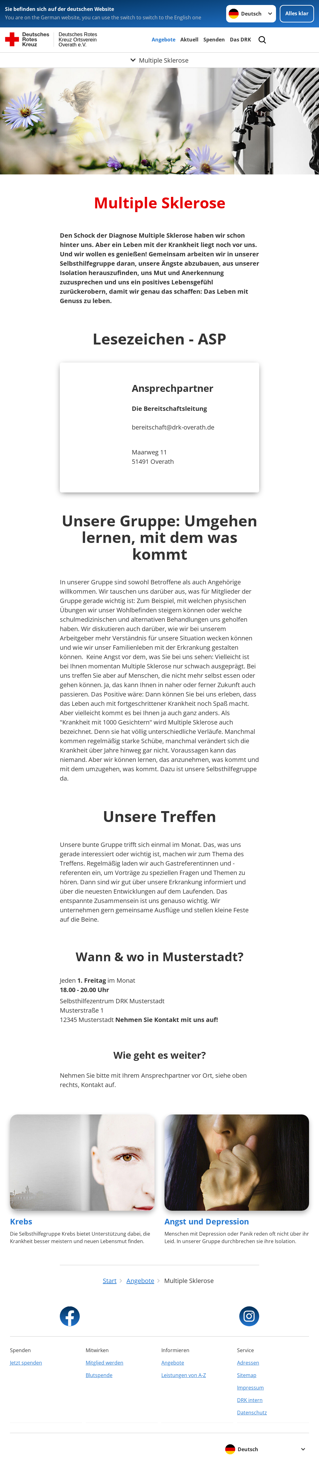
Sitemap (246, 1375)
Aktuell (189, 39)
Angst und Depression (206, 1221)
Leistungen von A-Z (183, 1375)
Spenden (214, 39)
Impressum (250, 1387)
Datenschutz (252, 1412)
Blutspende (99, 1375)
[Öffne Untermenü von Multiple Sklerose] (159, 60)
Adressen (248, 1362)
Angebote (163, 39)
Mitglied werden (104, 1362)
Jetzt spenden (26, 1362)
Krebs (21, 1221)
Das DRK (240, 39)
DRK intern (250, 1400)
